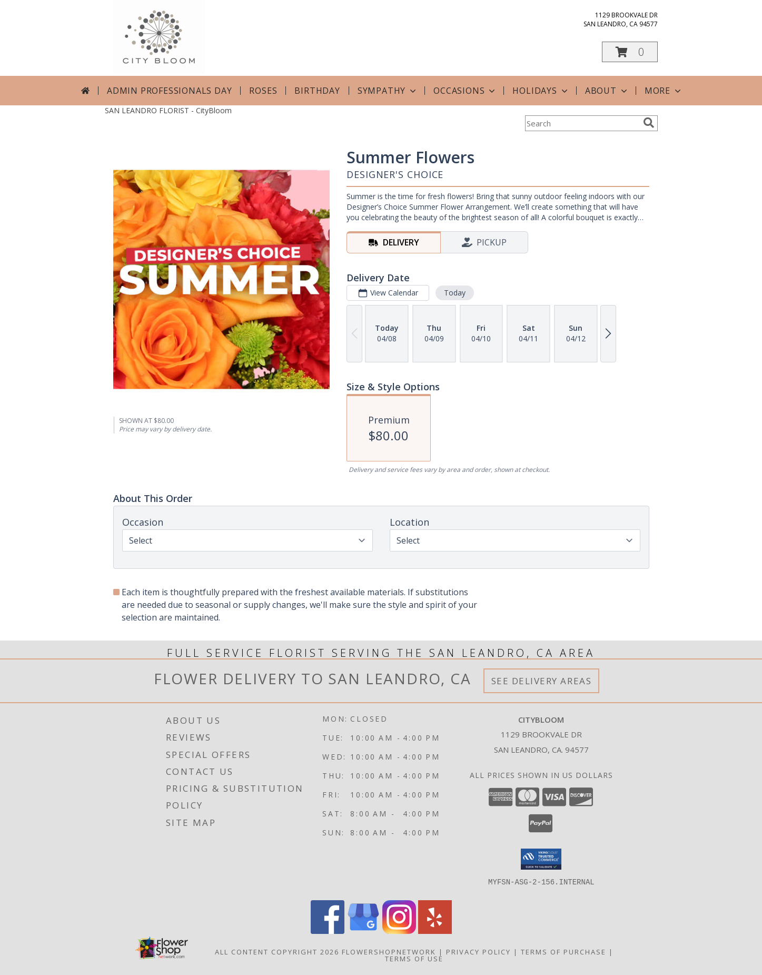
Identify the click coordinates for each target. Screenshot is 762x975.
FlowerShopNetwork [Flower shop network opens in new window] (389, 952)
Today (454, 293)
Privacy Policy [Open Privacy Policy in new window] (478, 952)
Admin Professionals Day (169, 90)
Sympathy (388, 90)
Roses (263, 90)
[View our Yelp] (435, 931)
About (607, 90)
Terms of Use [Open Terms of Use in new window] (414, 958)
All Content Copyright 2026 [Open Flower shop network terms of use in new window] (277, 952)
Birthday (317, 90)
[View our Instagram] (399, 931)
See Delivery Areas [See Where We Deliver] (541, 681)
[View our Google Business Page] (363, 931)
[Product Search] (582, 123)
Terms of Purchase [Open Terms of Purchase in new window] (563, 952)
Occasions (465, 90)
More (664, 90)
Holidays (540, 90)
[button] (630, 52)
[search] (648, 123)
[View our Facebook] (327, 931)
